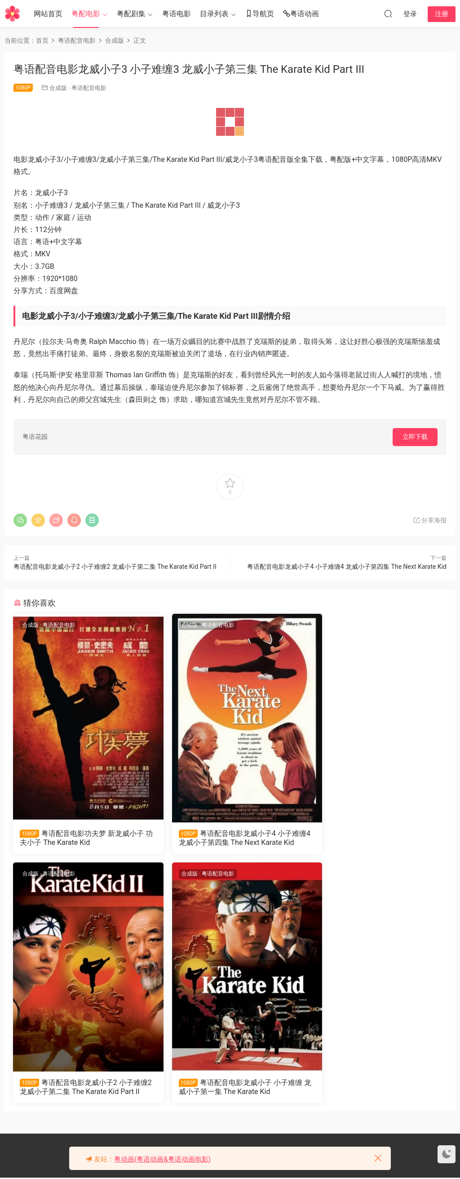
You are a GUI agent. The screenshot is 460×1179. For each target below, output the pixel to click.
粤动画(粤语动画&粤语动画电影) (162, 1159)
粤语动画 (301, 14)
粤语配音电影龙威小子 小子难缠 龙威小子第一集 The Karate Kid (82, 1087)
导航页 (259, 14)
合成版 (58, 88)
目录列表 (214, 13)
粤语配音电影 (88, 88)
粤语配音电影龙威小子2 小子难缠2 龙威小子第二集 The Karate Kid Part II (115, 566)
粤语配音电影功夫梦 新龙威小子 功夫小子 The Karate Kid (82, 838)
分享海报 (430, 520)
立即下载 (415, 436)
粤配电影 (85, 13)
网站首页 (48, 13)
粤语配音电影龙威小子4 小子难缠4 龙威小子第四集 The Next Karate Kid (347, 566)
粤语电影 (176, 13)
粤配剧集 (131, 13)
